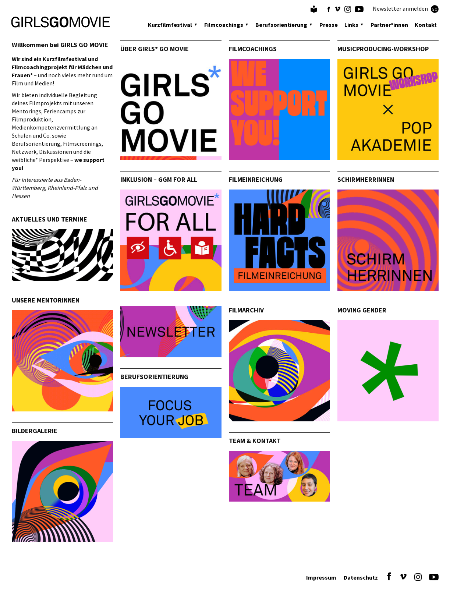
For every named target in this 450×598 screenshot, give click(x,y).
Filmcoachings (223, 24)
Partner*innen (389, 24)
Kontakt (426, 24)
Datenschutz (361, 577)
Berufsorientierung (281, 24)
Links (351, 24)
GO (434, 9)
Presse (328, 24)
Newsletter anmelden (406, 9)
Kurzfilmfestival (170, 24)
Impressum (321, 577)
